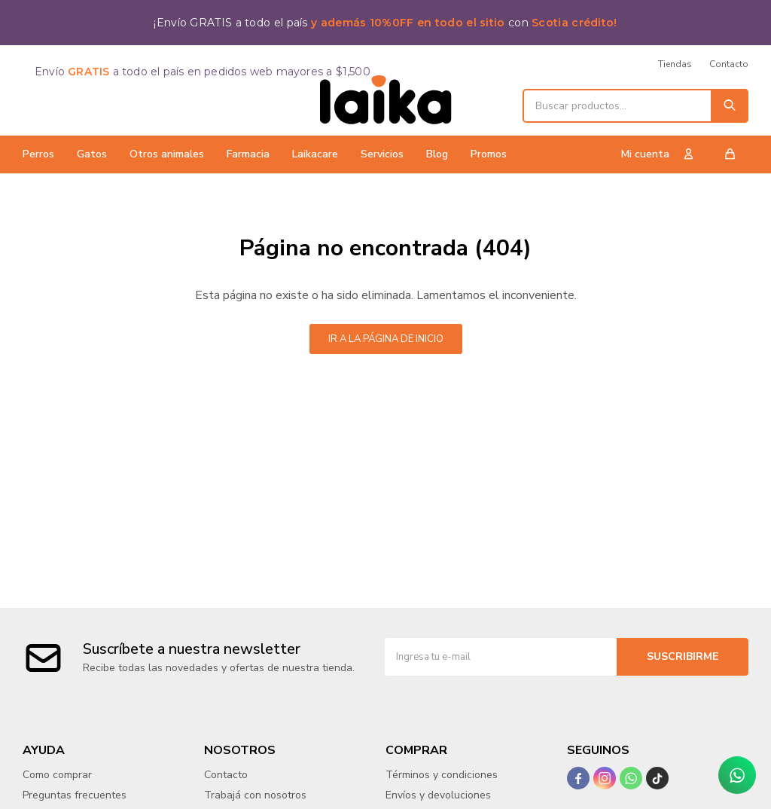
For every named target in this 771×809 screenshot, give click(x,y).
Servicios (382, 154)
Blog (437, 154)
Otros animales (167, 154)
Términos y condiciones (442, 775)
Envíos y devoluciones (438, 795)
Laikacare (315, 154)
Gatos (92, 154)
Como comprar (57, 775)
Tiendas (675, 64)
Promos (489, 154)
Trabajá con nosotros (255, 795)
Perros (38, 154)
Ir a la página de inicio (385, 339)
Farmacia (248, 154)
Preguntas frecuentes (74, 795)
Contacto (728, 64)
